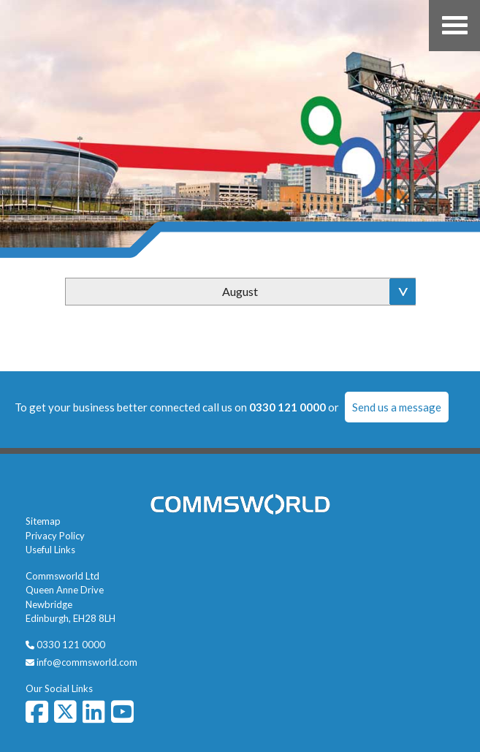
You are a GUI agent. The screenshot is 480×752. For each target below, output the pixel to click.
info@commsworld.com (87, 662)
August (240, 291)
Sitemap (43, 521)
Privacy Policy (55, 536)
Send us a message (396, 407)
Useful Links (50, 549)
